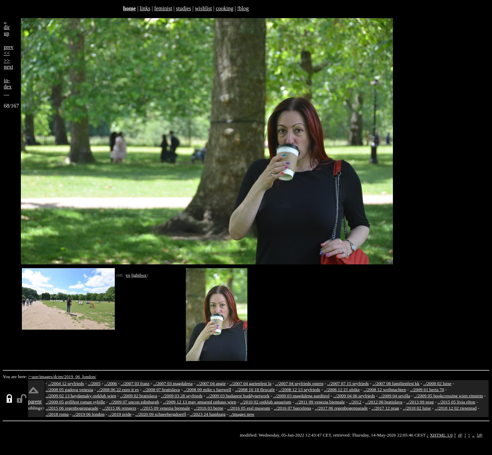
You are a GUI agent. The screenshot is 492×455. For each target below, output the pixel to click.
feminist (163, 8)
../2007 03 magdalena (173, 383)
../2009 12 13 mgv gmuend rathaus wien (199, 401)
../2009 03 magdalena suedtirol (301, 395)
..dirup (7, 27)
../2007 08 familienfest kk (395, 383)
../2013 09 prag (420, 401)
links (145, 8)
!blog (243, 8)
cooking (224, 8)
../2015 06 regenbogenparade (71, 408)
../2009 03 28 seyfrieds (182, 395)
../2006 (110, 383)
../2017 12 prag (385, 408)
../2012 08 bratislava (383, 401)
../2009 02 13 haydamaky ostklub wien (80, 395)
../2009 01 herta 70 (427, 389)
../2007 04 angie (211, 383)
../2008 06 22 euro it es (118, 389)
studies (183, 8)
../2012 (354, 401)
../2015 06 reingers (119, 408)
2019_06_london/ (80, 376)
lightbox (139, 275)
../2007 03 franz (135, 383)
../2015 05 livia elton (456, 401)
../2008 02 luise (437, 383)
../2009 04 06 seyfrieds (354, 395)
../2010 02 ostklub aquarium (265, 401)
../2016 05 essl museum (248, 408)
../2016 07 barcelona (292, 408)
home (129, 8)
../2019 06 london (88, 414)
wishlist (203, 8)
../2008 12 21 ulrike (342, 389)
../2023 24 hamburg (208, 414)
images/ (47, 376)
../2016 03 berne (208, 408)
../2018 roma (57, 414)
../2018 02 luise (417, 408)
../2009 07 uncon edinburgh (134, 401)
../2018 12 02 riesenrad (456, 408)
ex (128, 275)
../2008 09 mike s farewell (207, 389)
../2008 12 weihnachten (385, 389)
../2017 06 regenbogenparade (341, 408)
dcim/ (59, 376)
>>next (8, 64)
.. (473, 435)
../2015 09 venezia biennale (165, 408)
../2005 (94, 383)
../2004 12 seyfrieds (66, 383)
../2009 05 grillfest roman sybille (75, 401)
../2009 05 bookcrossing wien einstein (448, 395)
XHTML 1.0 (441, 435)
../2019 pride (120, 414)
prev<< (8, 50)
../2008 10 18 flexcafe (255, 389)
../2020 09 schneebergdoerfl (160, 414)
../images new (242, 414)
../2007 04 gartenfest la (251, 383)
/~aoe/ (34, 376)
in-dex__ (8, 87)
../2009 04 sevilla (394, 395)
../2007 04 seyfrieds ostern (299, 383)
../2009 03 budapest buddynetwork (238, 395)
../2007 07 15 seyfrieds (348, 383)
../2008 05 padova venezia (69, 389)
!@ (479, 435)
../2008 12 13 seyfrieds (299, 389)
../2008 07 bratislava (161, 389)
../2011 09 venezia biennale (320, 401)
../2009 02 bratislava (138, 395)
